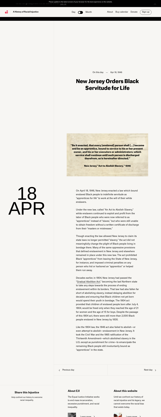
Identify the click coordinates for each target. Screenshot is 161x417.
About (110, 12)
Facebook (19, 408)
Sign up (145, 12)
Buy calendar (121, 12)
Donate (134, 12)
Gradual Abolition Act (88, 282)
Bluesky (34, 408)
